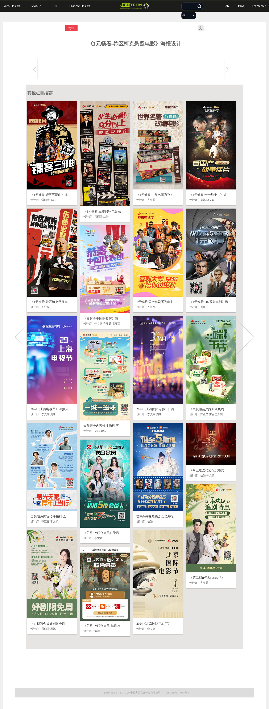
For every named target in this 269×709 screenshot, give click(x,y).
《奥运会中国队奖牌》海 (100, 318)
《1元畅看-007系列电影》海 (208, 302)
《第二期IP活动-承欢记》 (207, 577)
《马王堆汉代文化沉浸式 (206, 470)
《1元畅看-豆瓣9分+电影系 (102, 211)
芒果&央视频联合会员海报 (155, 516)
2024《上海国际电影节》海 (155, 409)
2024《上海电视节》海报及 (49, 409)
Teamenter (259, 6)
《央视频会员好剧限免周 (206, 409)
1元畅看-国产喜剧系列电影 (155, 302)
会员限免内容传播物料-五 (101, 425)
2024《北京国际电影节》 (153, 623)
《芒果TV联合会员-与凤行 (101, 626)
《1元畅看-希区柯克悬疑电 (49, 302)
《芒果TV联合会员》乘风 (101, 533)
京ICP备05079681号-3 (177, 692)
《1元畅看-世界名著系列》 (155, 194)
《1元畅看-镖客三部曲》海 (49, 194)
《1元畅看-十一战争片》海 (208, 194)
